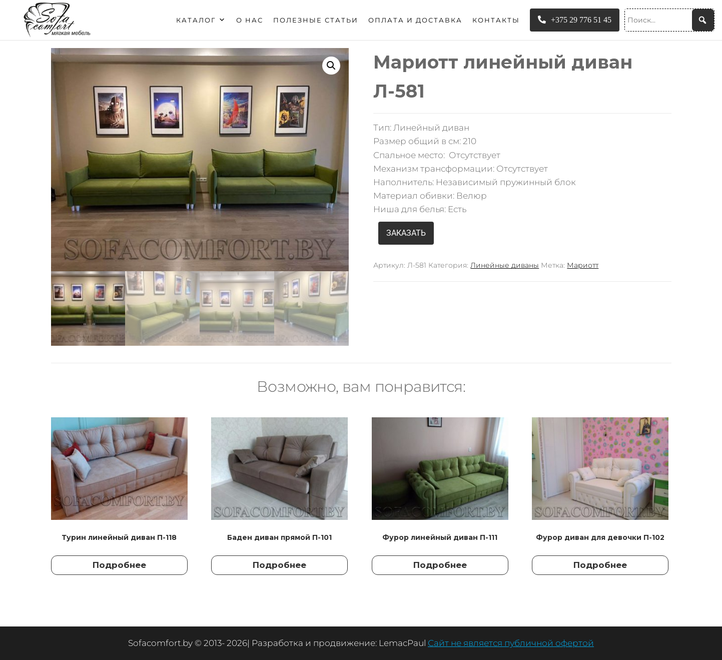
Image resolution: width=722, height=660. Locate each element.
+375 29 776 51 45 (574, 20)
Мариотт (582, 265)
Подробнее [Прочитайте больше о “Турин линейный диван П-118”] (119, 565)
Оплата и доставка (415, 20)
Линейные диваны (504, 265)
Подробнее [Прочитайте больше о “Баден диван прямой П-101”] (279, 565)
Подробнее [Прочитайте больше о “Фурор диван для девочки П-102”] (600, 565)
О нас (249, 20)
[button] (331, 66)
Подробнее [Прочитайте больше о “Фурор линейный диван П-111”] (440, 565)
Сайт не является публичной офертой (511, 643)
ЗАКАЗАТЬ (406, 233)
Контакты (496, 20)
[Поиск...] (669, 20)
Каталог (201, 20)
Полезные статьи (315, 20)
